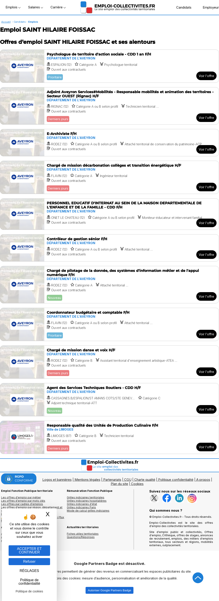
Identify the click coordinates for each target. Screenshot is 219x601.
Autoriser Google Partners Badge (109, 590)
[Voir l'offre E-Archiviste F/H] (109, 142)
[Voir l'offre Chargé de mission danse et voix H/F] (109, 362)
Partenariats (112, 479)
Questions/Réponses (81, 537)
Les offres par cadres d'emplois (22, 504)
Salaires (35, 7)
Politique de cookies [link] (29, 591)
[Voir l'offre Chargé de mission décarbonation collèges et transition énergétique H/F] (109, 177)
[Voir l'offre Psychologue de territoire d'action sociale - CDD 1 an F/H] (109, 66)
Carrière (58, 7)
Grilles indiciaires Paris (81, 507)
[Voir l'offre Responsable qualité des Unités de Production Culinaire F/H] (109, 437)
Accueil (6, 21)
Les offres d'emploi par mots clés (23, 500)
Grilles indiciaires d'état (82, 504)
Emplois (13, 7)
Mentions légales (87, 479)
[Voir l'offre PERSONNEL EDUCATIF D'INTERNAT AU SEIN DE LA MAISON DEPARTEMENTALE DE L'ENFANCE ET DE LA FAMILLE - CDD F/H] (109, 214)
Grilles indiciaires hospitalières (87, 500)
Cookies (137, 484)
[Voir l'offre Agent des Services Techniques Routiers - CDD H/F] (109, 399)
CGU (127, 479)
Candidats (181, 7)
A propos (203, 479)
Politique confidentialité (175, 479)
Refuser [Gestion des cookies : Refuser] (29, 561)
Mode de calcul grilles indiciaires (88, 510)
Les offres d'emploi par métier (21, 497)
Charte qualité (144, 479)
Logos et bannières (57, 479)
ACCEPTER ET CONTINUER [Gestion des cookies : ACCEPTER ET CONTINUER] (29, 550)
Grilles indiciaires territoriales (85, 497)
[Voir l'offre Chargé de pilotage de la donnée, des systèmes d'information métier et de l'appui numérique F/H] (109, 284)
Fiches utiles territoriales (83, 533)
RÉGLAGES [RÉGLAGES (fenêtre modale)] (29, 571)
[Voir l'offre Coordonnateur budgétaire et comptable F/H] (109, 324)
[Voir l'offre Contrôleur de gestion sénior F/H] (109, 247)
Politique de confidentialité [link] (29, 581)
